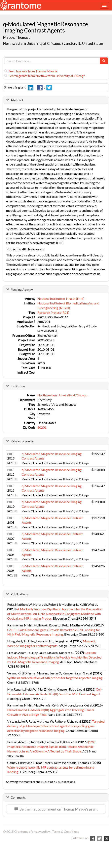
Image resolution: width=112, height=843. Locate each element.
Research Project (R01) (53, 312)
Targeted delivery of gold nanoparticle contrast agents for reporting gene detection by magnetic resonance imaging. (56, 726)
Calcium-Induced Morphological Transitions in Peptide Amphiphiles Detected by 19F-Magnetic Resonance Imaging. (54, 657)
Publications (19, 594)
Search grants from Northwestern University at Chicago (44, 76)
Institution (18, 386)
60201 (41, 427)
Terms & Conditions (65, 831)
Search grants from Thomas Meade (30, 71)
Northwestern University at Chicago (62, 395)
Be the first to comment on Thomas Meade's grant (56, 809)
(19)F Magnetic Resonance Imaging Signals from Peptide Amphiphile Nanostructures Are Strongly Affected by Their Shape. (51, 746)
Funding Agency (22, 289)
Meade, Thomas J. (17, 37)
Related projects (22, 441)
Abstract (17, 100)
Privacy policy (40, 831)
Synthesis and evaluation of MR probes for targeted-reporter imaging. (55, 678)
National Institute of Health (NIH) (60, 298)
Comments (18, 797)
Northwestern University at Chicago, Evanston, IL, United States (53, 43)
